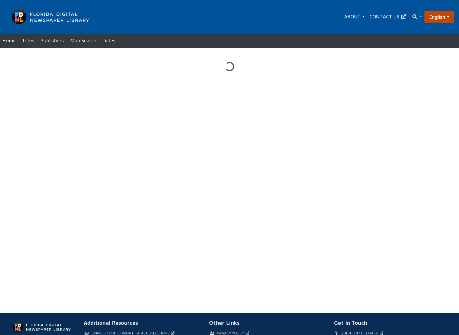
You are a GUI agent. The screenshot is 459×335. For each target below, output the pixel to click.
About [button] (352, 16)
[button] (416, 17)
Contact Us (387, 16)
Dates (108, 40)
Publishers (52, 40)
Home (9, 40)
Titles (28, 40)
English (437, 17)
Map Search (83, 40)
